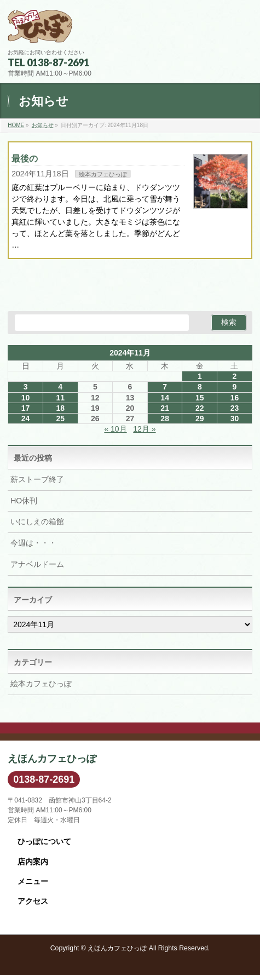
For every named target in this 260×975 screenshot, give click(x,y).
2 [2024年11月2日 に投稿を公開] (235, 376)
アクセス (33, 901)
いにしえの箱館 (37, 521)
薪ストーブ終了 (37, 479)
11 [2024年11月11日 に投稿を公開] (60, 397)
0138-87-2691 (43, 779)
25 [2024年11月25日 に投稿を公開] (60, 418)
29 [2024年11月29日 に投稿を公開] (199, 418)
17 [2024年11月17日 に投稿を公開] (25, 408)
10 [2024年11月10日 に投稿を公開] (25, 397)
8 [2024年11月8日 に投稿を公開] (200, 386)
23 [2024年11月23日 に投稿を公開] (234, 408)
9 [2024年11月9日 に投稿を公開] (235, 386)
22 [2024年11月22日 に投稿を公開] (199, 408)
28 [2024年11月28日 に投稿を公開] (164, 418)
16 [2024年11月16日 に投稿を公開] (234, 397)
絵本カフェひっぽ (103, 174)
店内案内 (33, 861)
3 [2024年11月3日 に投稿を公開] (26, 386)
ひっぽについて (44, 841)
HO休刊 (23, 500)
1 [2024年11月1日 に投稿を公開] (200, 376)
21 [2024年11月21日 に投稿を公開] (164, 408)
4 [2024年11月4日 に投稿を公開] (60, 386)
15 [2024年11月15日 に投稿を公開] (199, 397)
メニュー (33, 881)
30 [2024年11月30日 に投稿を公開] (234, 418)
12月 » (144, 429)
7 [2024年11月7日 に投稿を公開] (165, 386)
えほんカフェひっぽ (117, 948)
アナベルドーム (37, 564)
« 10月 (115, 429)
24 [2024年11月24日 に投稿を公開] (25, 418)
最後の (24, 158)
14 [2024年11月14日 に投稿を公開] (164, 397)
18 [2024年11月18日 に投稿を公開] (60, 408)
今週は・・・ (33, 542)
